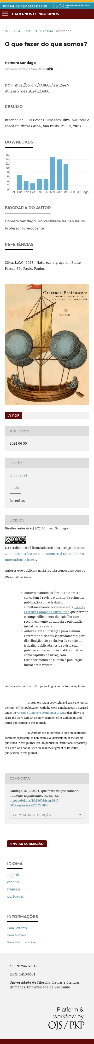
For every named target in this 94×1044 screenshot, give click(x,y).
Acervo (25, 31)
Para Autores (16, 935)
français (13, 889)
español (13, 882)
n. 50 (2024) (44, 31)
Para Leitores (17, 928)
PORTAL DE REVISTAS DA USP (25, 6)
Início (10, 31)
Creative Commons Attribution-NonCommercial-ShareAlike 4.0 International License (44, 553)
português (15, 896)
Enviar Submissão (27, 844)
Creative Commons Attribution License (41, 712)
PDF (15, 415)
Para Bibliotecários (21, 942)
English (13, 874)
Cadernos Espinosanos (35, 14)
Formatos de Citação (32, 815)
